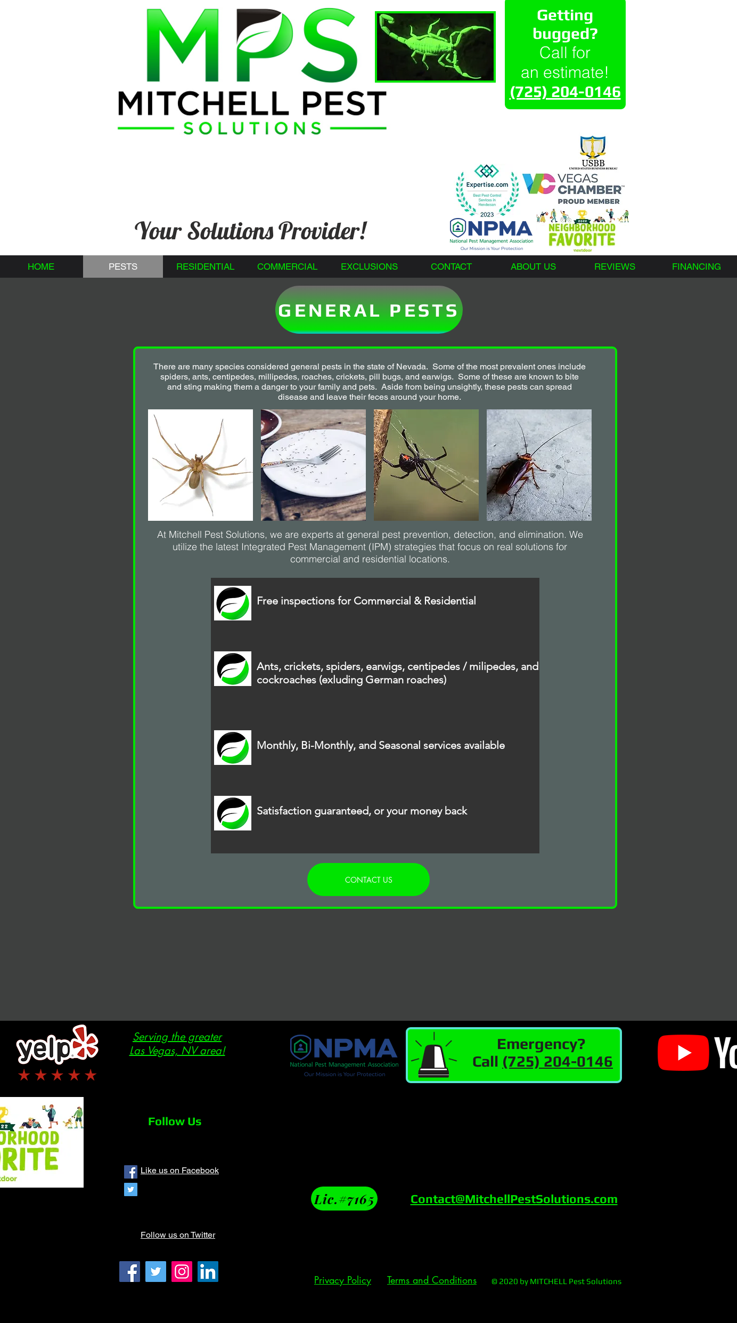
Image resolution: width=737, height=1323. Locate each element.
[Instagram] (181, 1271)
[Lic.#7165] (344, 1199)
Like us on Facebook (180, 1170)
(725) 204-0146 (557, 1061)
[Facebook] (129, 1271)
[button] (200, 465)
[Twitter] (155, 1271)
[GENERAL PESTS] (369, 310)
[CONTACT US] (368, 879)
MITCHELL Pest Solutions (575, 1281)
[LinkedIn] (208, 1271)
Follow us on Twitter (178, 1235)
